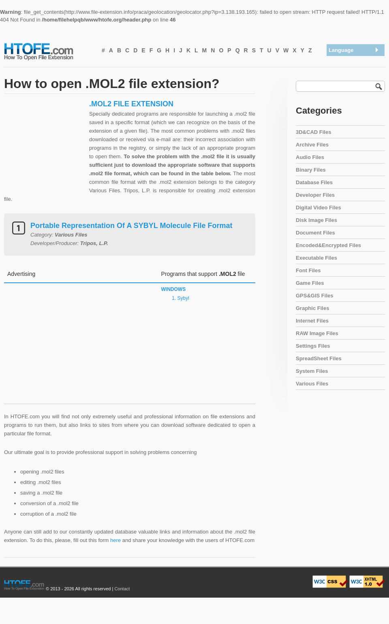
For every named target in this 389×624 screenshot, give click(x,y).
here (115, 540)
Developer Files (315, 195)
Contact (122, 588)
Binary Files (311, 170)
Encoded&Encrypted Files (328, 245)
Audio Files (310, 157)
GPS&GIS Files (314, 296)
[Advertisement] (44, 150)
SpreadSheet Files (319, 358)
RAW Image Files (317, 333)
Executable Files (316, 258)
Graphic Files (312, 308)
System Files (312, 371)
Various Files (312, 384)
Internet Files (312, 321)
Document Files (315, 233)
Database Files (314, 182)
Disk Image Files (316, 220)
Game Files (310, 283)
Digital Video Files (318, 207)
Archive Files (312, 145)
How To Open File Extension (48, 51)
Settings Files (313, 346)
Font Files (308, 270)
